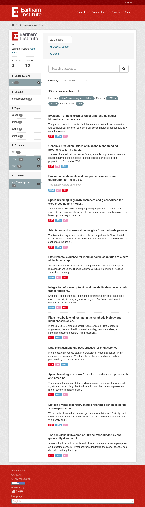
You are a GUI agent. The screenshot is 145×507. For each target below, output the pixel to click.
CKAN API (16, 474)
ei (43, 25)
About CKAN (18, 470)
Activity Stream (59, 46)
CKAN (17, 491)
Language (17, 496)
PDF (51, 136)
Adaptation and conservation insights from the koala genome (88, 230)
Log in (128, 2)
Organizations (99, 12)
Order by (53, 80)
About (128, 12)
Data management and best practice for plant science (82, 347)
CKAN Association (21, 479)
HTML (58, 136)
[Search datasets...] (84, 69)
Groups (116, 12)
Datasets (81, 12)
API (65, 136)
